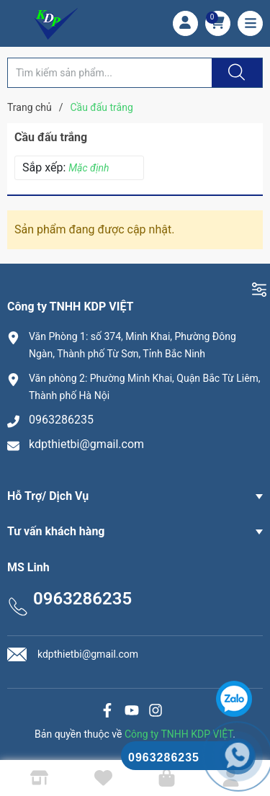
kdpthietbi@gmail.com (86, 444)
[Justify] (235, 72)
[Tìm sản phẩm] (110, 72)
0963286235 (61, 419)
